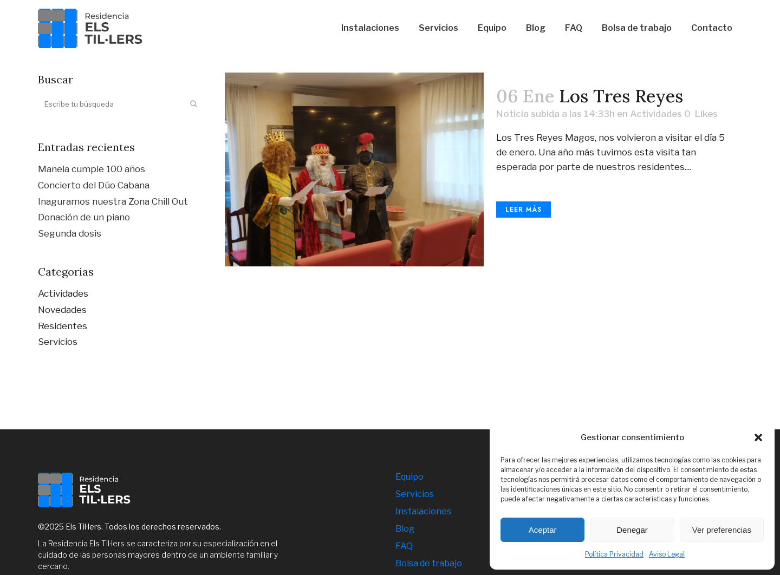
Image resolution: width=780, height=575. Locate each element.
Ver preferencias (721, 529)
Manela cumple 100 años (91, 169)
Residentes (62, 326)
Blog (404, 529)
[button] (758, 437)
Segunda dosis (69, 233)
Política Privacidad (614, 554)
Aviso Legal (667, 554)
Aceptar (543, 529)
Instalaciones (423, 511)
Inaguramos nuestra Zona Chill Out (113, 201)
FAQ (404, 546)
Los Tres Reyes (621, 95)
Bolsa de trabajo (428, 563)
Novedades (62, 309)
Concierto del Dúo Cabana (94, 185)
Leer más (523, 209)
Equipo (409, 477)
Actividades (63, 293)
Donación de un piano (84, 217)
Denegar (632, 529)
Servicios (57, 341)
